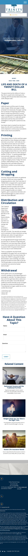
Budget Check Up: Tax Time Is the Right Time (14, 419)
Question (5, 343)
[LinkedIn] (5, 551)
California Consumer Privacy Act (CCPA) (12, 527)
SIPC (20, 533)
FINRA (17, 533)
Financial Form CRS (5, 507)
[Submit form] (6, 357)
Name (5, 326)
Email (5, 334)
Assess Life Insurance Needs (14, 449)
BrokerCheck (2, 510)
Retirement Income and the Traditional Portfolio (14, 387)
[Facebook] (1, 551)
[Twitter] (3, 551)
